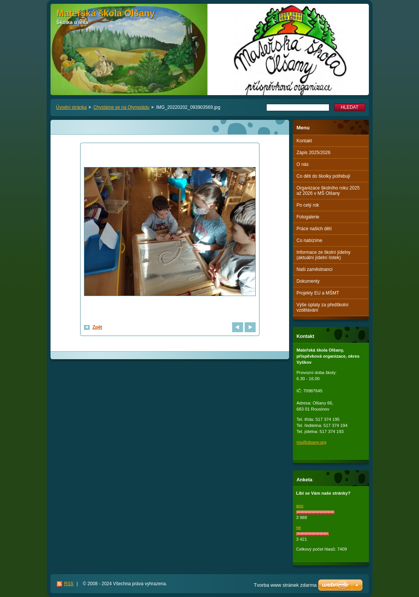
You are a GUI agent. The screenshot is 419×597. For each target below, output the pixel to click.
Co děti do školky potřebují (323, 176)
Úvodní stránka (71, 107)
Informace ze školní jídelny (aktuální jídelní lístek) (324, 255)
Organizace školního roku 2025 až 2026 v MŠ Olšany (328, 190)
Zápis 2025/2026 (313, 152)
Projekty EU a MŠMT (318, 293)
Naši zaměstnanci (315, 269)
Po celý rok (308, 205)
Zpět (97, 327)
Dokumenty (308, 281)
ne (298, 527)
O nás (303, 164)
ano (300, 505)
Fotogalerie (308, 217)
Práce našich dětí (314, 228)
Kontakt (304, 140)
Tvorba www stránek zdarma (285, 585)
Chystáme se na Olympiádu (121, 107)
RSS (69, 583)
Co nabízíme (310, 240)
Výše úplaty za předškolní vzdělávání (323, 307)
